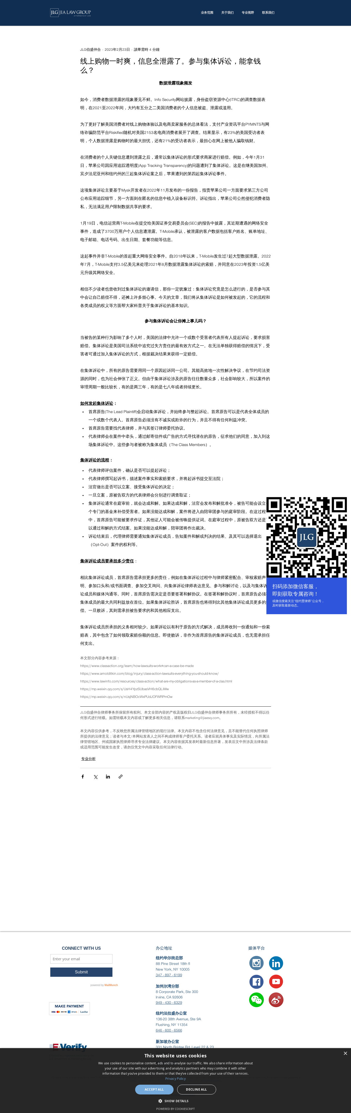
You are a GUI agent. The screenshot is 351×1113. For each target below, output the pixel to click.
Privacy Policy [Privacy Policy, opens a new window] (175, 1078)
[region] (306, 556)
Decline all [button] (196, 1089)
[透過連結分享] (120, 776)
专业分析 (88, 759)
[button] (256, 999)
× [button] (345, 1054)
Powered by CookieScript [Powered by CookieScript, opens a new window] (175, 1109)
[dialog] (175, 1080)
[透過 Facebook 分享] (82, 776)
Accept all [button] (154, 1089)
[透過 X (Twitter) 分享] (95, 776)
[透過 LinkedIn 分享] (107, 776)
